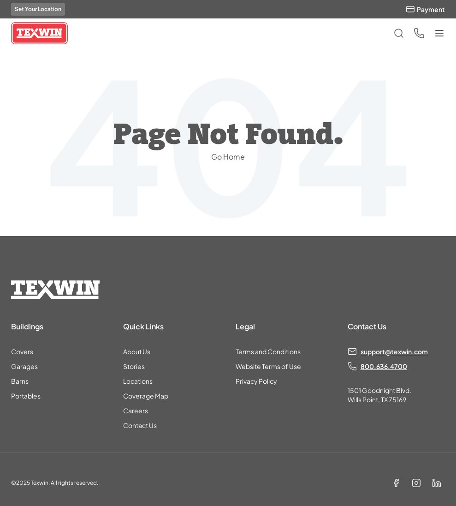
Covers (22, 351)
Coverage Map (145, 396)
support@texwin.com (394, 351)
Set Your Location (38, 9)
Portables (26, 396)
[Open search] (399, 33)
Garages (24, 366)
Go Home (228, 156)
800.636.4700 (384, 366)
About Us (136, 351)
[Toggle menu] (439, 33)
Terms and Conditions (268, 351)
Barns (20, 381)
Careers (135, 410)
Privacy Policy (256, 381)
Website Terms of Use (268, 366)
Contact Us (140, 425)
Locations (138, 381)
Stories (134, 366)
